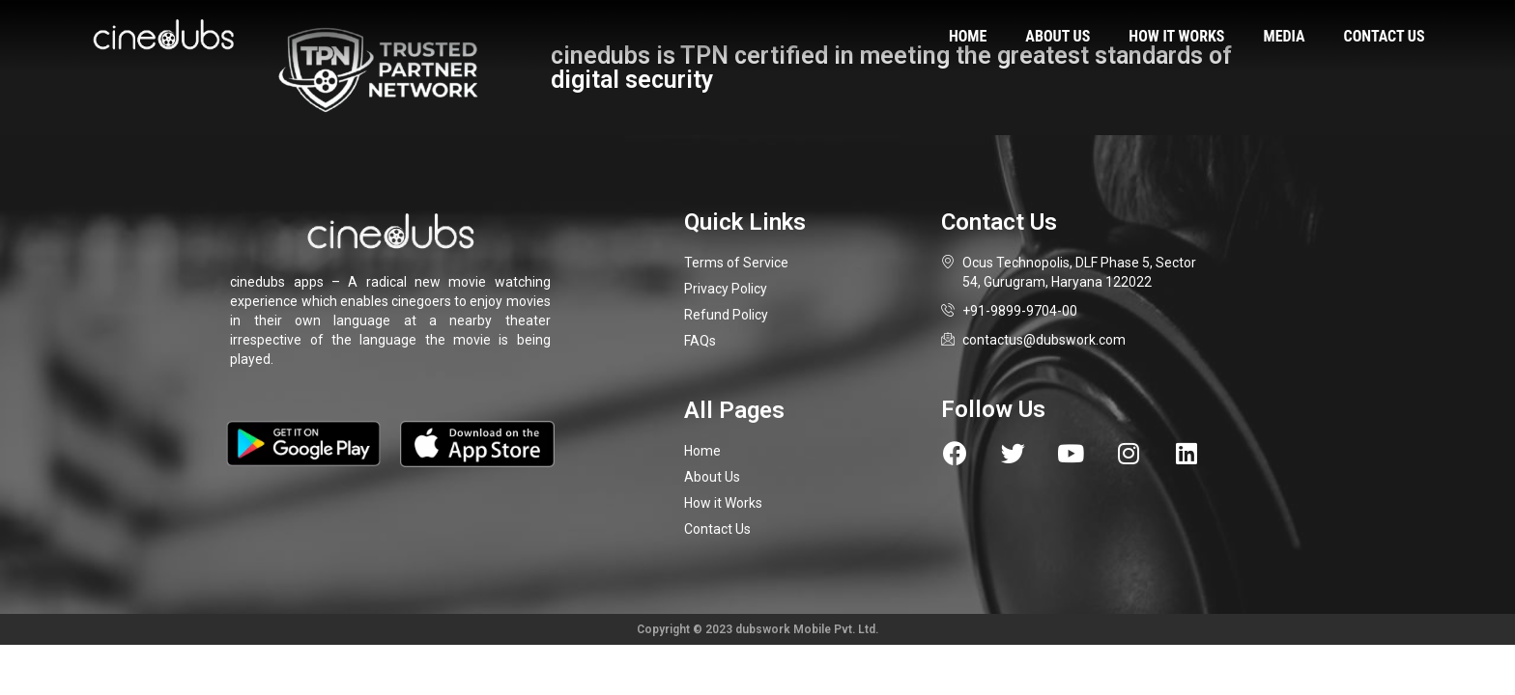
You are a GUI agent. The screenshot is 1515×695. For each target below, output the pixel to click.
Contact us (1384, 36)
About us (1057, 36)
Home (967, 36)
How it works (1176, 36)
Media (1284, 36)
